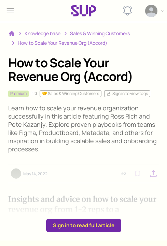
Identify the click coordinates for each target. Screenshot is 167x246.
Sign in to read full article (83, 225)
